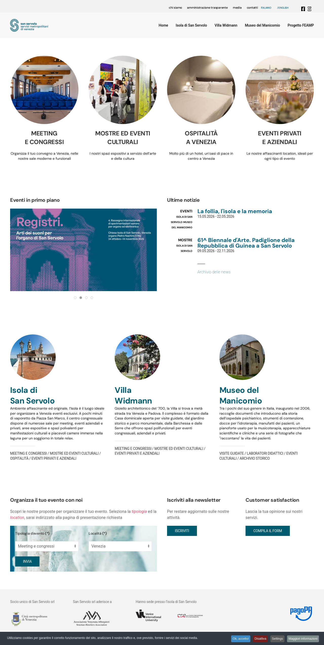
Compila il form (267, 531)
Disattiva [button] (256, 639)
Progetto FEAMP (301, 25)
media (237, 8)
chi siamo (175, 8)
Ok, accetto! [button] (235, 639)
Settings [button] (275, 639)
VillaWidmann (133, 395)
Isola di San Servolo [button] (191, 25)
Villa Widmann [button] (226, 25)
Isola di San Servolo (32, 395)
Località (98, 533)
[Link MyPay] (299, 612)
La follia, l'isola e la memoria (234, 211)
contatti (252, 8)
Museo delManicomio (240, 395)
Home (163, 25)
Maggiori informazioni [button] (302, 639)
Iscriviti (182, 531)
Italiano (266, 7)
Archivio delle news (214, 272)
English (283, 7)
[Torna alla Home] (29, 25)
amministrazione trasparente (207, 8)
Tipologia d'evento (32, 533)
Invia (27, 561)
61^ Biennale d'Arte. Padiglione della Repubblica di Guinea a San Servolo (246, 242)
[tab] (75, 297)
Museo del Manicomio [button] (262, 25)
